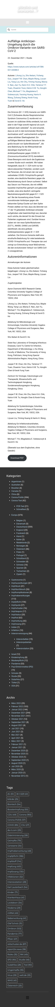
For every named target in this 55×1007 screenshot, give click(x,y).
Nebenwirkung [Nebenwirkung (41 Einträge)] (16, 918)
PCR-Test (20, 506)
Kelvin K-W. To (33, 88)
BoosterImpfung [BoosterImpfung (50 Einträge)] (17, 809)
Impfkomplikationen (20, 592)
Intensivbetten (22, 639)
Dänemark (20, 524)
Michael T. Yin (19, 91)
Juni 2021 (15, 731)
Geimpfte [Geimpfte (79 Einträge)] (14, 840)
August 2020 (17, 763)
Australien (15, 485)
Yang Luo (15, 82)
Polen (18, 552)
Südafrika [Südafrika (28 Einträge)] (14, 965)
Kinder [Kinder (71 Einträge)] (12, 892)
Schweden (20, 561)
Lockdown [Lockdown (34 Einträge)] (14, 903)
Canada (14, 491)
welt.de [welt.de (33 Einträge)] (25, 975)
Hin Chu (23, 82)
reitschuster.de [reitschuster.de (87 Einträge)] (16, 944)
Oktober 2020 (17, 757)
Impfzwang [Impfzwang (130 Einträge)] (15, 872)
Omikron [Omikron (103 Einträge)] (14, 928)
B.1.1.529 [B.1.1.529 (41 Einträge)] (22, 794)
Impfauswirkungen (19, 583)
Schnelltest (21, 509)
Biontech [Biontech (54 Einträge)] (14, 804)
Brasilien (15, 488)
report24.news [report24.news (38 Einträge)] (16, 949)
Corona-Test (16, 500)
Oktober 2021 (17, 719)
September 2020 (18, 760)
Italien (19, 539)
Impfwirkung (16, 621)
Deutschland (21, 527)
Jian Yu (17, 85)
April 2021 (15, 738)
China (13, 494)
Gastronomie (17, 580)
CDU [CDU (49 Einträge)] (11, 815)
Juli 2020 (15, 766)
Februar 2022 (17, 706)
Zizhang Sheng (20, 97)
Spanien (20, 568)
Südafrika (15, 679)
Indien (14, 627)
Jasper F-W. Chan (19, 79)
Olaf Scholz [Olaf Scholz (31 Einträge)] (14, 923)
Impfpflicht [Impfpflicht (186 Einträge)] (15, 856)
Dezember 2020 (18, 750)
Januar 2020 (17, 772)
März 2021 (16, 741)
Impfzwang (16, 624)
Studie (29, 58)
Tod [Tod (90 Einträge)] (28, 965)
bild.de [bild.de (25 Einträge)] (12, 799)
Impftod (14, 618)
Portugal (20, 555)
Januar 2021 (17, 747)
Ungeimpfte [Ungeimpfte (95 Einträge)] (15, 970)
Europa (14, 515)
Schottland (21, 558)
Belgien (19, 520)
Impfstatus (16, 614)
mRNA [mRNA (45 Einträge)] (12, 913)
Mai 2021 (15, 735)
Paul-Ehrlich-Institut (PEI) (22, 667)
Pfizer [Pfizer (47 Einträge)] (12, 939)
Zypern (19, 574)
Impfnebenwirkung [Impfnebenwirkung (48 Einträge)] (19, 851)
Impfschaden (17, 608)
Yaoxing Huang (26, 94)
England (20, 530)
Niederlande (21, 542)
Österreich (20, 549)
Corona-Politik (17, 497)
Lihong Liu (20, 75)
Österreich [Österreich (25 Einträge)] (14, 985)
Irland (18, 536)
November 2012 (18, 776)
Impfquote (15, 605)
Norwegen (20, 546)
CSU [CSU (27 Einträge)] (25, 825)
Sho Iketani (30, 75)
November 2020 (18, 754)
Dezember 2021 (18, 713)
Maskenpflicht (17, 660)
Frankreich (21, 533)
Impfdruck (15, 586)
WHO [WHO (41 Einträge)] (12, 980)
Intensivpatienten (23, 642)
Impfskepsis (16, 611)
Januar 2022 (17, 709)
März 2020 (16, 769)
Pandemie (15, 663)
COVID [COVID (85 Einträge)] (12, 825)
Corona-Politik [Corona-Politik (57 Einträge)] (16, 820)
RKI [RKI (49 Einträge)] (24, 954)
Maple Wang (33, 79)
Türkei (14, 682)
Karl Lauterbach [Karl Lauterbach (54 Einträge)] (17, 887)
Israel (13, 654)
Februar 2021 (17, 744)
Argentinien (16, 481)
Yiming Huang (34, 82)
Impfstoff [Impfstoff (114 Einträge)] (14, 861)
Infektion (15, 630)
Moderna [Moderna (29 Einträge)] (14, 908)
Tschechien (21, 571)
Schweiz (20, 565)
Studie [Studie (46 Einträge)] (24, 960)
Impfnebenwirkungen (20, 595)
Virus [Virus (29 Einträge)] (12, 975)
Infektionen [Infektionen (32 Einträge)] (15, 877)
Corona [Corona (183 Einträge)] (25, 815)
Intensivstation (22, 648)
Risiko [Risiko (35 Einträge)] (12, 954)
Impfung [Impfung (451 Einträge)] (14, 866)
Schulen (14, 673)
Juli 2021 (15, 728)
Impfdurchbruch (18, 589)
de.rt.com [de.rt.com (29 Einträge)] (14, 830)
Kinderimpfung (17, 657)
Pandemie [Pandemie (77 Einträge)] (14, 934)
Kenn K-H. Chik (28, 85)
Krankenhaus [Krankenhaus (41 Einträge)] (15, 897)
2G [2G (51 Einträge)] (10, 794)
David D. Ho (19, 101)
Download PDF (17, 458)
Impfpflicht (16, 602)
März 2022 (16, 703)
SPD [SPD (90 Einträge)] (11, 960)
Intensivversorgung (19, 633)
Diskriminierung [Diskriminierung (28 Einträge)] (17, 835)
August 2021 (17, 725)
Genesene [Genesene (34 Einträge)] (14, 846)
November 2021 (18, 716)
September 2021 (18, 722)
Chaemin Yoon (19, 88)
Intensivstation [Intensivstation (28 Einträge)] (16, 882)
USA (13, 686)
